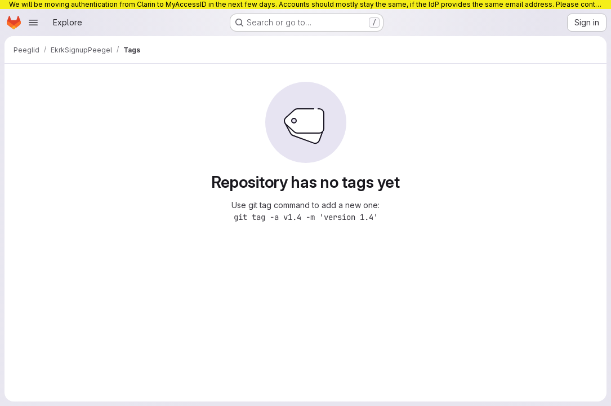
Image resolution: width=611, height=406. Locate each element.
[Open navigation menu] (33, 23)
